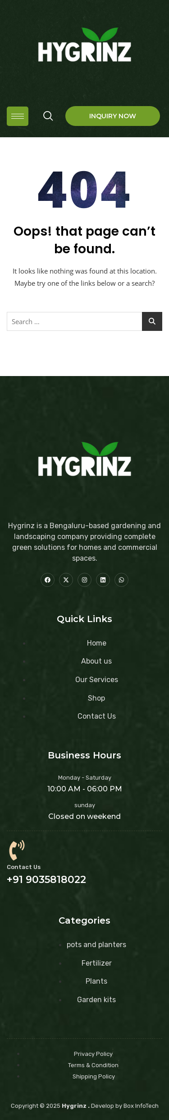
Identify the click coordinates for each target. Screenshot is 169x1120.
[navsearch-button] (48, 116)
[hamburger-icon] (17, 116)
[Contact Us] (17, 850)
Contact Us (24, 867)
